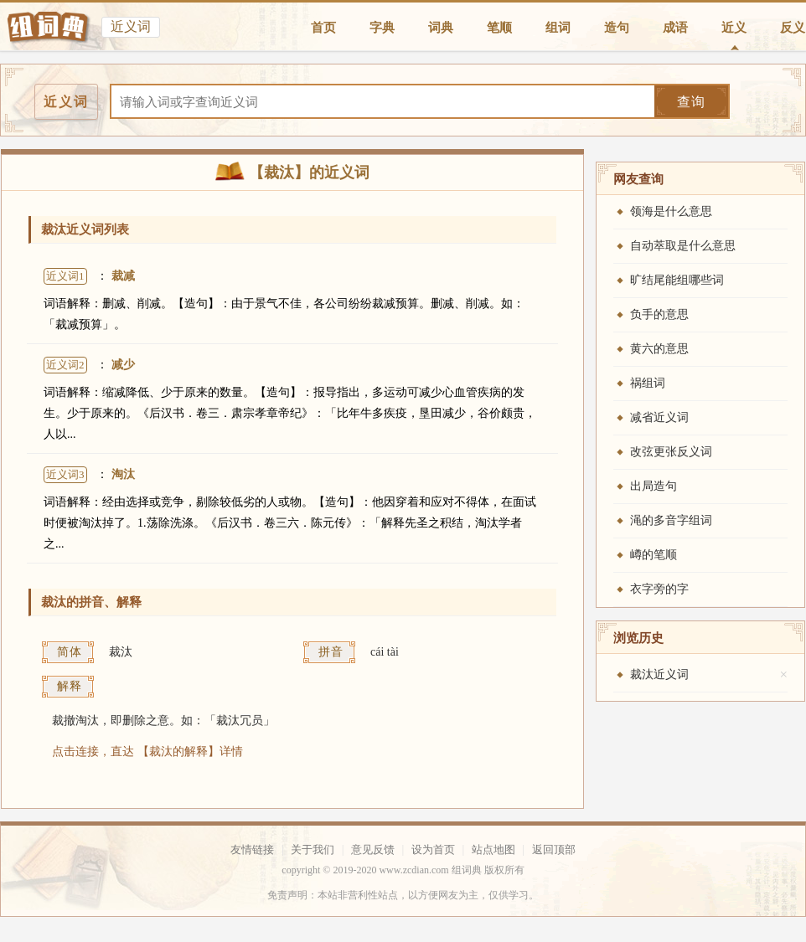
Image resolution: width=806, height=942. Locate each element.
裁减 (123, 276)
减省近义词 (659, 417)
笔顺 (499, 27)
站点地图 (493, 849)
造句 (616, 27)
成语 (675, 27)
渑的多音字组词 (671, 520)
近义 (734, 27)
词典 (440, 27)
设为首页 (433, 849)
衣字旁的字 (659, 589)
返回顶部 (554, 849)
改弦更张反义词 (671, 451)
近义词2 (65, 364)
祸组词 (647, 383)
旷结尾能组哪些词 (677, 280)
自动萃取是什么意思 (683, 245)
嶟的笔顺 (653, 554)
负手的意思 (659, 314)
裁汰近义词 (659, 674)
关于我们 (312, 849)
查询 (691, 102)
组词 (558, 27)
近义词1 (65, 276)
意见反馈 (373, 849)
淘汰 (123, 474)
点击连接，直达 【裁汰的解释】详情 (147, 751)
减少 (123, 364)
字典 (382, 27)
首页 (323, 27)
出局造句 (653, 486)
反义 (792, 27)
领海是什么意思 (671, 211)
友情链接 (252, 849)
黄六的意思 (659, 348)
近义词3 (65, 474)
